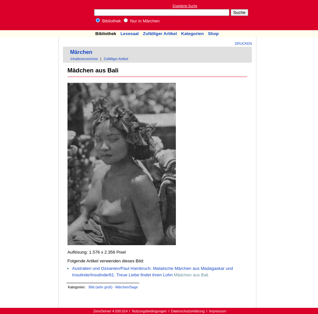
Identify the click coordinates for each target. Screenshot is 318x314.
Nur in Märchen (142, 21)
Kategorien (192, 33)
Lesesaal (129, 33)
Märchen (81, 52)
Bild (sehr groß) (100, 287)
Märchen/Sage (127, 287)
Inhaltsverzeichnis (84, 59)
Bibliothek (108, 21)
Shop (213, 33)
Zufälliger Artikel (160, 33)
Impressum (217, 311)
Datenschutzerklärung (188, 311)
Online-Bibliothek (31, 15)
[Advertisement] (29, 56)
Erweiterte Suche (185, 6)
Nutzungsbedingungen (149, 311)
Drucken (243, 43)
